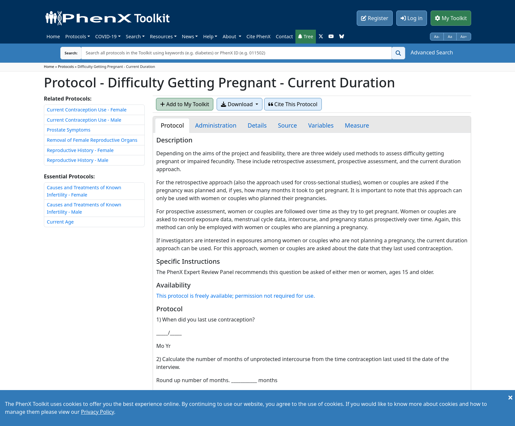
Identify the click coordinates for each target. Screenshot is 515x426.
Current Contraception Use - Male (84, 120)
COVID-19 (106, 36)
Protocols (75, 36)
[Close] (510, 397)
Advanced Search (432, 52)
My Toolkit (451, 18)
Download (237, 104)
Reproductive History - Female (80, 150)
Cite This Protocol (293, 104)
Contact (284, 36)
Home (53, 36)
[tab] (172, 125)
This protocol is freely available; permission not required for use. (235, 295)
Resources (161, 36)
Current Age (60, 222)
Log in (411, 18)
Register (374, 18)
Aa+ (464, 36)
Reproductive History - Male (77, 160)
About (230, 36)
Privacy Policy (97, 411)
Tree (305, 36)
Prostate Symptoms (68, 130)
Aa (450, 36)
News (188, 36)
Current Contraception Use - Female (87, 109)
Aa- (437, 36)
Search (133, 36)
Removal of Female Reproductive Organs (92, 140)
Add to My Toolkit (184, 104)
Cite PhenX (259, 36)
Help (208, 36)
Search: (66, 52)
